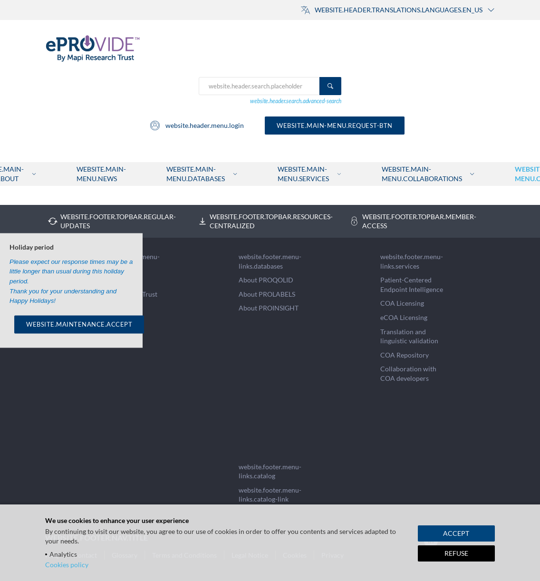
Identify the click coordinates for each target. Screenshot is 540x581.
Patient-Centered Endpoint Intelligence (411, 284)
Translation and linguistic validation (409, 336)
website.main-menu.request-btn (335, 125)
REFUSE (456, 553)
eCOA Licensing (403, 317)
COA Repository (404, 355)
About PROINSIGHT (269, 308)
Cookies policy (66, 565)
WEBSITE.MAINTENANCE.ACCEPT (79, 324)
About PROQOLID (266, 280)
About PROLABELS (267, 294)
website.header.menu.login (196, 125)
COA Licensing (402, 303)
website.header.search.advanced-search (295, 101)
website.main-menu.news (101, 174)
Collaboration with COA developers (408, 373)
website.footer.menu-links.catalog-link (270, 495)
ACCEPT (456, 533)
